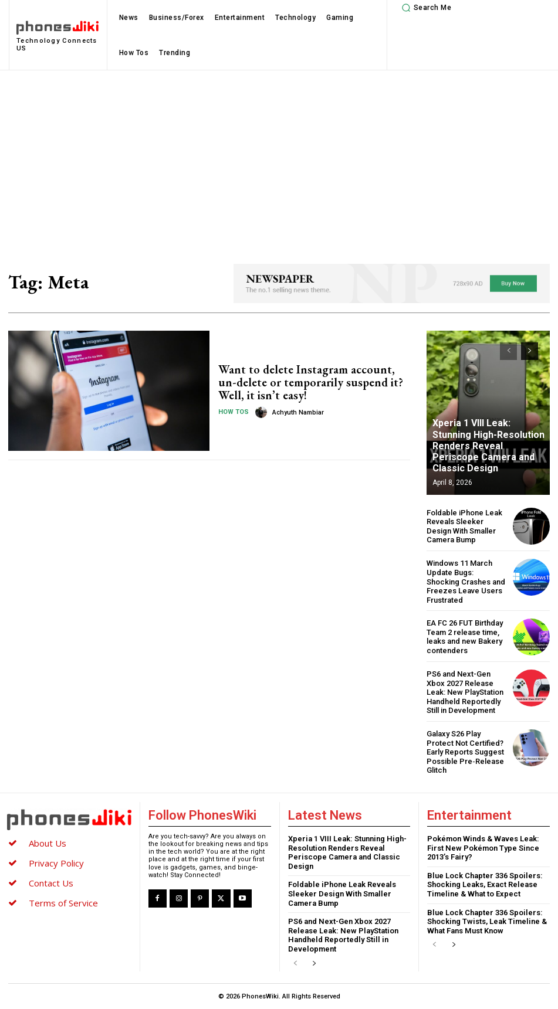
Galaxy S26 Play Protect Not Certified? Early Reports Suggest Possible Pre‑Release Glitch (465, 751)
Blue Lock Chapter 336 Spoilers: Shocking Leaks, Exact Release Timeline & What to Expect (485, 884)
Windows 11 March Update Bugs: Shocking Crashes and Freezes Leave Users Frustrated (466, 581)
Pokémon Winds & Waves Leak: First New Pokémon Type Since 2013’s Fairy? (483, 847)
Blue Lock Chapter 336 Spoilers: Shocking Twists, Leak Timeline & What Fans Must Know (487, 921)
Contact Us (51, 883)
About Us (47, 843)
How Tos (233, 412)
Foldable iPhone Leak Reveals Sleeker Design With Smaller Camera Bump (464, 526)
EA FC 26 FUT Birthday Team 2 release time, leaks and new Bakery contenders (465, 637)
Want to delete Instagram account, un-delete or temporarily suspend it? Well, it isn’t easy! (310, 382)
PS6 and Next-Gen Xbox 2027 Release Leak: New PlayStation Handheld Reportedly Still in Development (465, 692)
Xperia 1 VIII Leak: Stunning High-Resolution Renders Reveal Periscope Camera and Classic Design (488, 445)
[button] (424, 7)
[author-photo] (262, 412)
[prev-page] (508, 351)
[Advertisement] (279, 158)
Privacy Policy (56, 863)
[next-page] (529, 351)
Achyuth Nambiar (298, 412)
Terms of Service (63, 903)
